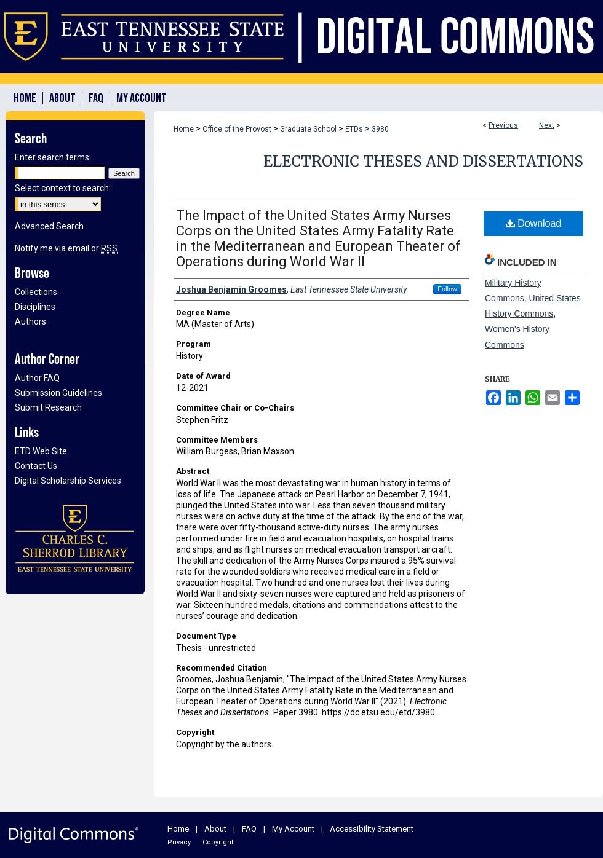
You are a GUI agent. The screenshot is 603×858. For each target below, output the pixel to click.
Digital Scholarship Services (68, 481)
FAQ (249, 828)
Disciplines (35, 307)
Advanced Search (49, 226)
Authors (30, 321)
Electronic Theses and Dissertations (423, 161)
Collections (36, 292)
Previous (503, 125)
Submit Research (48, 407)
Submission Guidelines (58, 393)
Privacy (179, 842)
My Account (293, 828)
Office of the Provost (236, 129)
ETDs (354, 129)
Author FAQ (37, 378)
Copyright (217, 842)
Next (546, 125)
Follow (447, 289)
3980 (380, 129)
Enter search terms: (53, 157)
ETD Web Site (41, 451)
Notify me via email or (66, 248)
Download (534, 223)
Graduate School (308, 129)
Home (184, 129)
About (215, 828)
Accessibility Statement (371, 828)
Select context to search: (63, 188)
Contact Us (36, 466)
